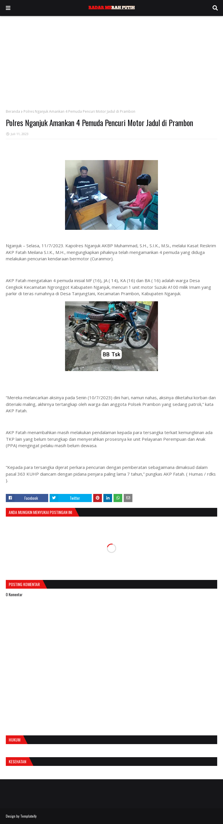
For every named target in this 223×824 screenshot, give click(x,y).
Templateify (28, 816)
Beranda (13, 111)
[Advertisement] (111, 59)
